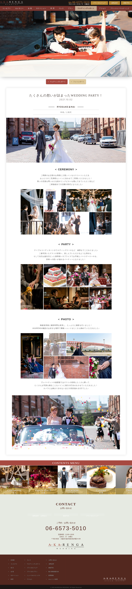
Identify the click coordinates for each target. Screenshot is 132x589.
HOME (13, 560)
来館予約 (126, 3)
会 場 (30, 8)
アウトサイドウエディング (120, 8)
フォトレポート (78, 82)
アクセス (102, 8)
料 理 (52, 8)
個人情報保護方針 (53, 571)
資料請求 (114, 3)
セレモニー (19, 8)
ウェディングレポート (58, 82)
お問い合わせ (52, 560)
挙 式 (12, 567)
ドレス (61, 8)
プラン (70, 8)
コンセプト (6, 8)
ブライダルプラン (32, 571)
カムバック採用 (53, 579)
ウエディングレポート (86, 8)
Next (129, 480)
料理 (12, 579)
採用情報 (51, 575)
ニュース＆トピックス (33, 575)
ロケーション (41, 8)
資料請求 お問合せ (39, 516)
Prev (3, 480)
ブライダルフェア (99, 3)
